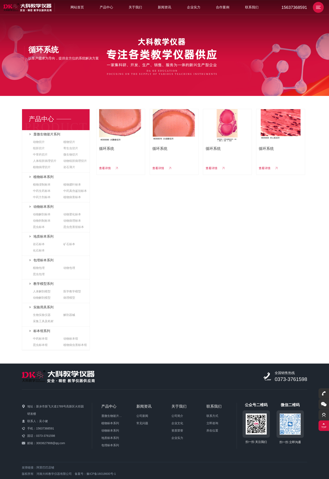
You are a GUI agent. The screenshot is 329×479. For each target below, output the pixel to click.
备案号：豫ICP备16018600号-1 (95, 473)
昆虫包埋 (39, 274)
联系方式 (212, 415)
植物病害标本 (72, 197)
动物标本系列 (110, 430)
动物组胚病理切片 (75, 160)
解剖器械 (69, 315)
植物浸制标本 (42, 184)
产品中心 (106, 7)
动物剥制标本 (42, 220)
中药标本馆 (40, 338)
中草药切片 (40, 154)
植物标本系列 (110, 423)
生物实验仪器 (42, 315)
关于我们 (135, 7)
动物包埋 (69, 268)
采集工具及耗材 (43, 321)
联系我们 (251, 7)
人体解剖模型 (42, 291)
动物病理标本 (72, 220)
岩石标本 (39, 244)
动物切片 (39, 142)
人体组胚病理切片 (44, 160)
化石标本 (39, 250)
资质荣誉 (177, 430)
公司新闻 (142, 415)
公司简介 (177, 415)
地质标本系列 (110, 438)
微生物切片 (70, 154)
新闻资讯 (164, 7)
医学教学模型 (72, 291)
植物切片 (69, 142)
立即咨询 (212, 423)
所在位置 (212, 430)
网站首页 (77, 7)
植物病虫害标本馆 (75, 345)
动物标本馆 (70, 338)
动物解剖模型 (42, 297)
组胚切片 (39, 148)
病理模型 (69, 297)
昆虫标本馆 (40, 345)
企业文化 (177, 423)
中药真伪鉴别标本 (75, 190)
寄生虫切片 (70, 148)
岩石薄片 (69, 167)
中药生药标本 (42, 190)
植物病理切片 (42, 167)
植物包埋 (39, 268)
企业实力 (193, 7)
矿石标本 (69, 244)
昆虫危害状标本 (73, 227)
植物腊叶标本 (72, 184)
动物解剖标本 (42, 214)
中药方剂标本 (42, 197)
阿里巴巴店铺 (45, 467)
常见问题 (142, 423)
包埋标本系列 (110, 445)
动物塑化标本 (72, 214)
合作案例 (222, 7)
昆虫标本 (39, 227)
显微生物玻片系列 (113, 415)
